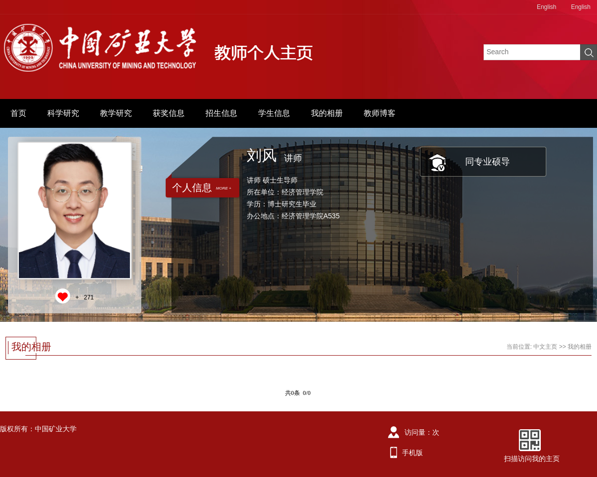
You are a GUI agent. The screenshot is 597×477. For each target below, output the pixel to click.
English (546, 6)
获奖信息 (169, 113)
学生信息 (274, 113)
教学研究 (116, 113)
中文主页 (545, 346)
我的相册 (327, 113)
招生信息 (221, 113)
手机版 (412, 453)
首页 (18, 113)
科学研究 (63, 113)
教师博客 (380, 113)
